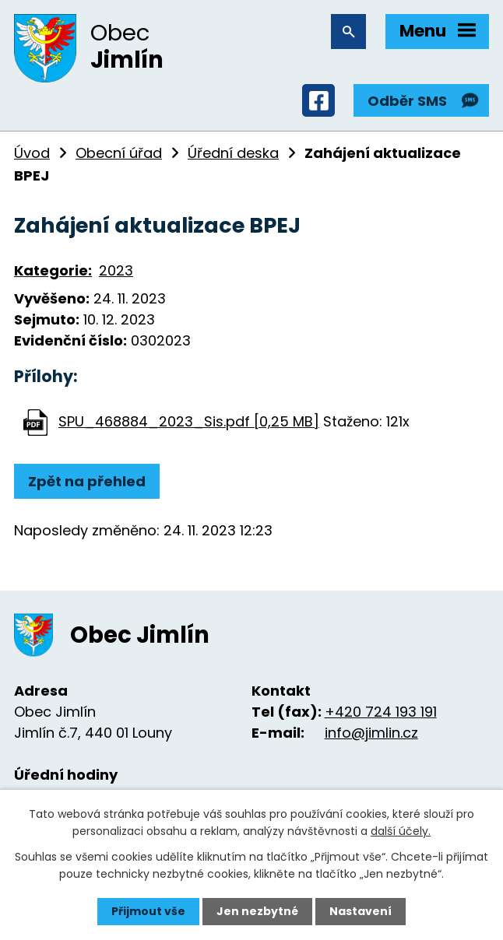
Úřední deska (233, 153)
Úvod (32, 153)
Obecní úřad (119, 153)
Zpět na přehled (87, 481)
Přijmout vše (148, 911)
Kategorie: (53, 270)
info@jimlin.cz (371, 732)
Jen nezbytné (257, 911)
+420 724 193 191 (381, 711)
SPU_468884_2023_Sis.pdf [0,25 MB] (188, 421)
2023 (116, 270)
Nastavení (360, 911)
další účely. (401, 831)
